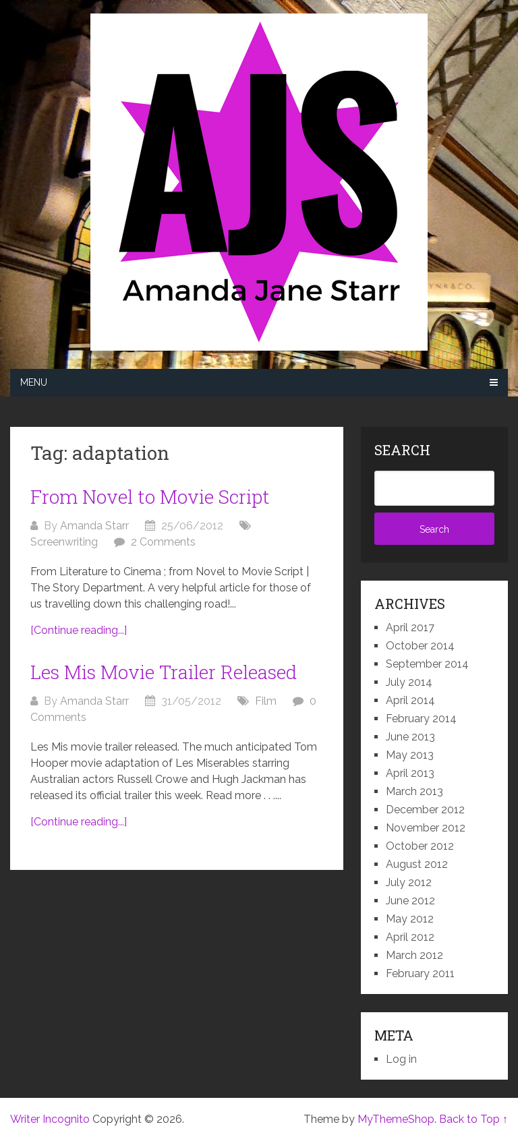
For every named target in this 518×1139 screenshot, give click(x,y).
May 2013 (410, 755)
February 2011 (420, 973)
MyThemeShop (395, 1119)
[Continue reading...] (78, 630)
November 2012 (425, 827)
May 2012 (410, 918)
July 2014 (409, 682)
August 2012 (417, 864)
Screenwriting (64, 541)
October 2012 (420, 846)
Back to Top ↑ (473, 1119)
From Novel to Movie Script (150, 496)
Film (266, 701)
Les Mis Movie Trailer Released (163, 672)
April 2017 (410, 627)
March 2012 (414, 955)
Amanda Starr (94, 525)
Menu (33, 382)
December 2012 (425, 809)
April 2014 (410, 700)
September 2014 (427, 664)
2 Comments (163, 541)
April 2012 (410, 937)
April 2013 (410, 773)
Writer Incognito (50, 1119)
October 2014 (420, 645)
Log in (401, 1059)
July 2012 (409, 882)
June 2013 (410, 736)
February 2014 (421, 718)
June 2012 (410, 900)
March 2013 (414, 791)
